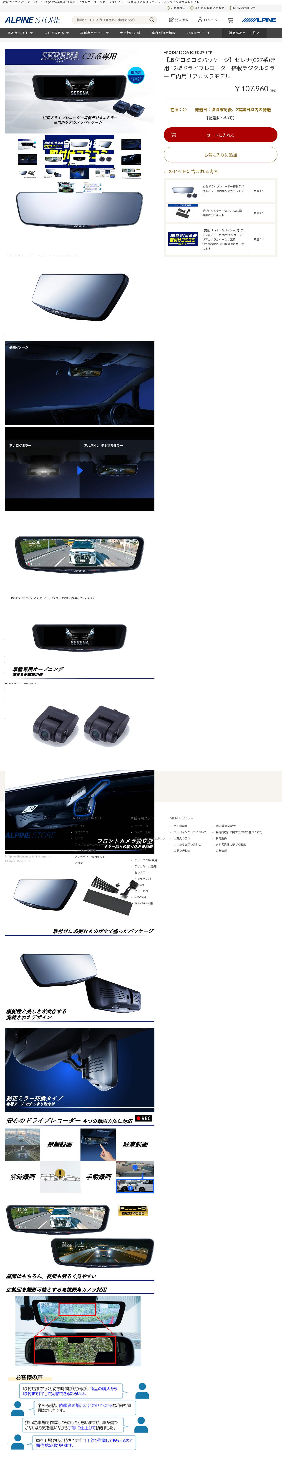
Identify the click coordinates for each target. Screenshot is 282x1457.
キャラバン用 (142, 878)
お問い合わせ (182, 850)
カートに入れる (220, 135)
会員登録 (182, 20)
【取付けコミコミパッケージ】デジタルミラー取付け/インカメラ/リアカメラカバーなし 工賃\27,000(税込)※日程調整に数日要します (223, 239)
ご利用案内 (178, 8)
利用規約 (221, 838)
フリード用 (141, 891)
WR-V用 (139, 885)
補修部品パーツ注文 (244, 33)
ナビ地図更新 (130, 33)
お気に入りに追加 (220, 154)
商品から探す (18, 33)
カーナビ (80, 826)
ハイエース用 (142, 832)
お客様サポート (199, 33)
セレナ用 (139, 872)
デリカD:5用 (141, 848)
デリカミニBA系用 (145, 860)
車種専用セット (92, 33)
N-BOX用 (140, 897)
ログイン (211, 20)
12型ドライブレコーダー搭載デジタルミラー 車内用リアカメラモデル (223, 191)
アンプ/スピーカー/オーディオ (93, 844)
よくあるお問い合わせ (209, 8)
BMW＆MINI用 (143, 903)
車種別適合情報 (164, 33)
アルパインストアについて (190, 832)
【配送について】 (220, 117)
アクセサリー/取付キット (90, 857)
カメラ (79, 838)
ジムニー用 (141, 826)
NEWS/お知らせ (244, 8)
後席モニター (83, 832)
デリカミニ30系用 (145, 866)
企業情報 (221, 850)
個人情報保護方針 (227, 826)
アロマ (79, 863)
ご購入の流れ (182, 838)
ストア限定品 (54, 33)
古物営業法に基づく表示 (231, 844)
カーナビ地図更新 (85, 850)
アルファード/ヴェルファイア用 (149, 840)
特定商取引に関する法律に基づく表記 (239, 832)
